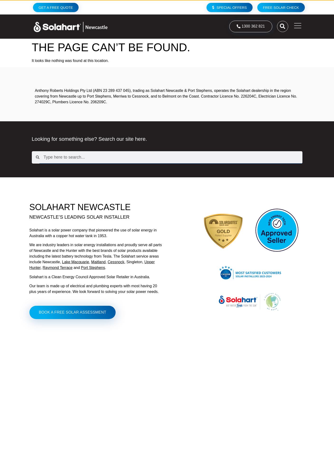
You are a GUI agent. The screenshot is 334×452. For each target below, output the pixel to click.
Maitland (98, 262)
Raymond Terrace (58, 268)
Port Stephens (93, 268)
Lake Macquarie (75, 262)
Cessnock (116, 262)
